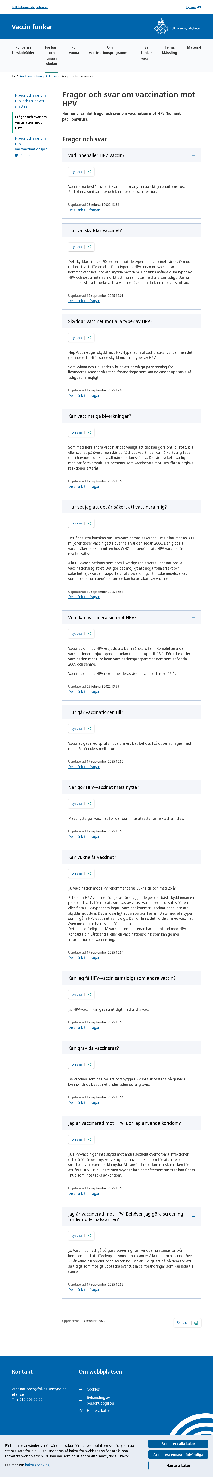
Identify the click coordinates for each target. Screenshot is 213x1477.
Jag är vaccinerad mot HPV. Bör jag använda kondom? (124, 1123)
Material (194, 47)
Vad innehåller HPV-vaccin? (96, 155)
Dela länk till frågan (84, 210)
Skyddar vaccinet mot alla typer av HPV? (110, 321)
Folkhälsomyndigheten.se (30, 7)
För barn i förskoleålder (23, 50)
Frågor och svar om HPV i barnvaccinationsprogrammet (31, 146)
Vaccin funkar (32, 27)
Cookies (93, 1389)
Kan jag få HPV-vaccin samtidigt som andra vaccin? (122, 978)
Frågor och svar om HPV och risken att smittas (30, 101)
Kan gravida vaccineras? (93, 1048)
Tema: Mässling (169, 50)
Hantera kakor (178, 1465)
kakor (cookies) (37, 1465)
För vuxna (74, 50)
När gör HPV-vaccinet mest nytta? (103, 787)
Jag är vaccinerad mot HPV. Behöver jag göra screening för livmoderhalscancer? (125, 1216)
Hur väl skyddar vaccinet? (95, 230)
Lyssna (193, 7)
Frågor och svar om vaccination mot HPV (31, 122)
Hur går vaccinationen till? (95, 712)
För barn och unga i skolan (52, 55)
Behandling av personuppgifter (100, 1400)
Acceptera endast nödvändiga (178, 1454)
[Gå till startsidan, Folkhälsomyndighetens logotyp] (177, 26)
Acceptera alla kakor (178, 1443)
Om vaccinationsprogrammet (110, 50)
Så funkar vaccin (146, 53)
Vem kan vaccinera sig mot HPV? (102, 617)
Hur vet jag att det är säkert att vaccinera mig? (117, 506)
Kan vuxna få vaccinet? (92, 857)
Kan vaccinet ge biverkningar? (99, 416)
